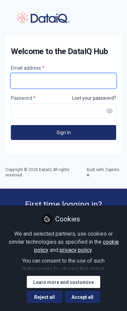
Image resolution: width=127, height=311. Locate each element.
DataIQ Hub (43, 18)
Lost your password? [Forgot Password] (94, 98)
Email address (27, 68)
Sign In (64, 132)
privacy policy (76, 250)
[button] (109, 110)
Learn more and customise (63, 282)
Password (23, 98)
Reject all (44, 297)
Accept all (82, 297)
